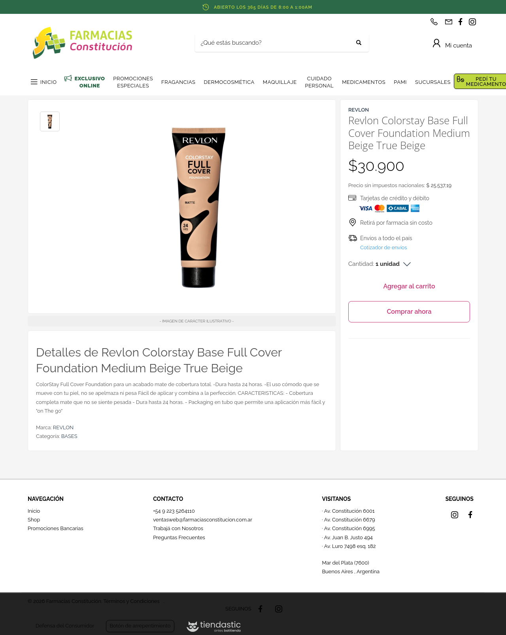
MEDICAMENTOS (363, 82)
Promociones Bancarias (55, 528)
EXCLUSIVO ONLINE (89, 82)
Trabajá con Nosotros (178, 528)
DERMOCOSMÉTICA (229, 82)
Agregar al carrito (409, 286)
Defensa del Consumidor (65, 626)
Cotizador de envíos (383, 247)
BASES (69, 436)
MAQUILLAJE (280, 82)
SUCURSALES (433, 82)
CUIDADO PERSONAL (319, 82)
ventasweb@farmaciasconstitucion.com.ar (202, 520)
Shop (34, 520)
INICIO (48, 82)
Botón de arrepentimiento (140, 626)
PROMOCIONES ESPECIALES (133, 82)
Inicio (34, 511)
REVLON (63, 427)
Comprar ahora (409, 311)
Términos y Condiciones (131, 601)
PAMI (400, 82)
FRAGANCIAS (178, 82)
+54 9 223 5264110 (174, 511)
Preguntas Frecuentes (179, 537)
